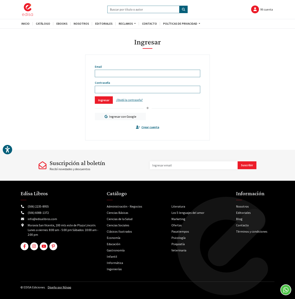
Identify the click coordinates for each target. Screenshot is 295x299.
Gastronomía (116, 250)
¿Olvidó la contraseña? (129, 100)
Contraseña (102, 83)
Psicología (178, 238)
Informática (115, 263)
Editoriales (243, 213)
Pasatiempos (180, 231)
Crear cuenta (147, 127)
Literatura (178, 206)
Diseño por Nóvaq (59, 287)
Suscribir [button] (247, 165)
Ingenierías (114, 269)
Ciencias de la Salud (119, 219)
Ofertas (176, 225)
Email (98, 67)
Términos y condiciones (251, 231)
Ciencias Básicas (117, 213)
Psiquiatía (178, 244)
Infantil (112, 256)
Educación (113, 244)
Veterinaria (178, 250)
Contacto (242, 225)
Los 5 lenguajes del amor (187, 213)
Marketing (178, 219)
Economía (113, 238)
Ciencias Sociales (118, 225)
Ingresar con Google (120, 116)
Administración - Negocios (124, 206)
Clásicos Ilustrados (119, 231)
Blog (239, 219)
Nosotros (242, 206)
